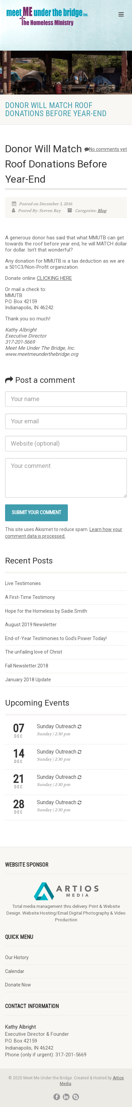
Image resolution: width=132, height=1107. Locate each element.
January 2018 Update (28, 679)
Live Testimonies (23, 583)
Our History (17, 957)
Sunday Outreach (56, 726)
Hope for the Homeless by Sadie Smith (46, 611)
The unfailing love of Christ (33, 652)
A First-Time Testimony (30, 597)
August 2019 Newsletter (31, 624)
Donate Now (18, 984)
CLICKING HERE (54, 278)
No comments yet (105, 149)
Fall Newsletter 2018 (26, 665)
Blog (102, 210)
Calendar (14, 971)
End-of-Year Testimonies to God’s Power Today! (56, 638)
